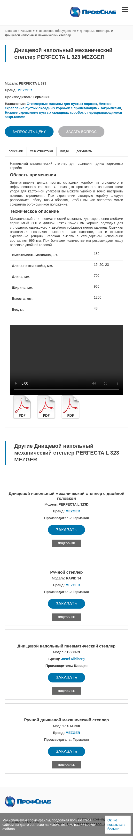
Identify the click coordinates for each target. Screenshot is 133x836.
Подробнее (66, 543)
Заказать (66, 529)
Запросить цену (29, 131)
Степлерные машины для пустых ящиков (62, 104)
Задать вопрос (81, 131)
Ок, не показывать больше (116, 824)
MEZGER (24, 90)
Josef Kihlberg (73, 659)
